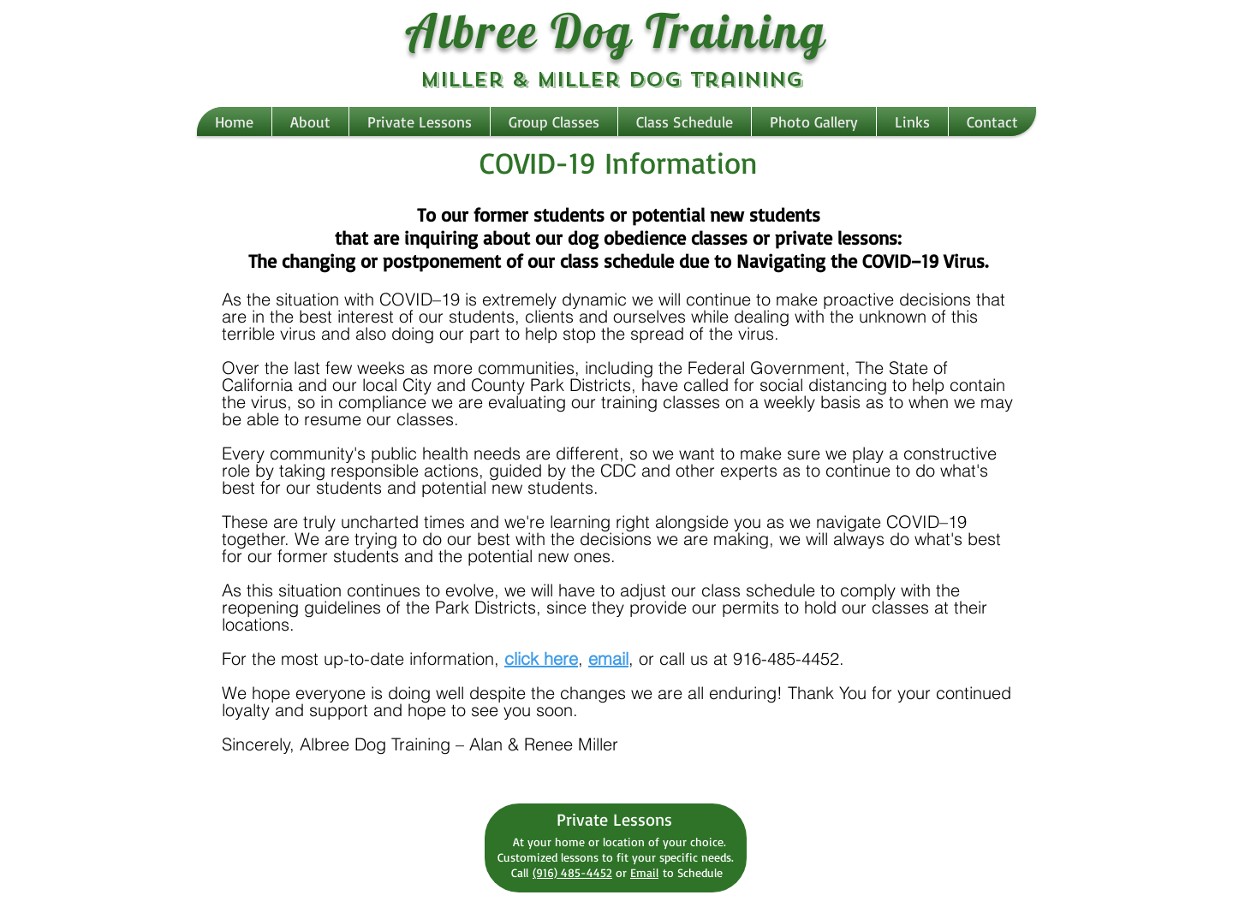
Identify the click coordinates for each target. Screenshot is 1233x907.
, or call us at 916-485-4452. (736, 658)
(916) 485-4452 (572, 872)
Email (644, 872)
